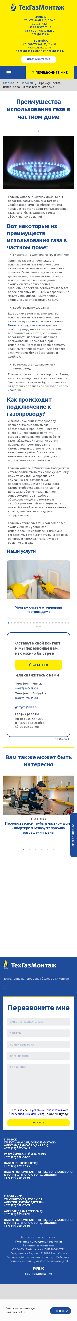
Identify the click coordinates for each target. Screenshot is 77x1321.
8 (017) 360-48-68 (26, 688)
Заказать (39, 1122)
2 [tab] (30, 850)
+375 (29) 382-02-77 (39, 47)
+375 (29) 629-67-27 (17, 1166)
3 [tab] (36, 850)
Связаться (38, 664)
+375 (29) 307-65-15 (39, 27)
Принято (62, 1310)
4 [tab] (41, 850)
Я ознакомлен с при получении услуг (40, 1112)
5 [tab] (47, 850)
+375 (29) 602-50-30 (17, 1157)
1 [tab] (38, 131)
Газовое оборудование (24, 325)
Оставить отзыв (73, 835)
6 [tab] (53, 850)
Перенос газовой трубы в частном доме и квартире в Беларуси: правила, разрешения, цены (38, 827)
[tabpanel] (38, 806)
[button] (8, 623)
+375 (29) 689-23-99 (17, 1214)
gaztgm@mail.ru (26, 707)
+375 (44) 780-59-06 (17, 1177)
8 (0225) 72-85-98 (26, 698)
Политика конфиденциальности (38, 1241)
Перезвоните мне (38, 59)
